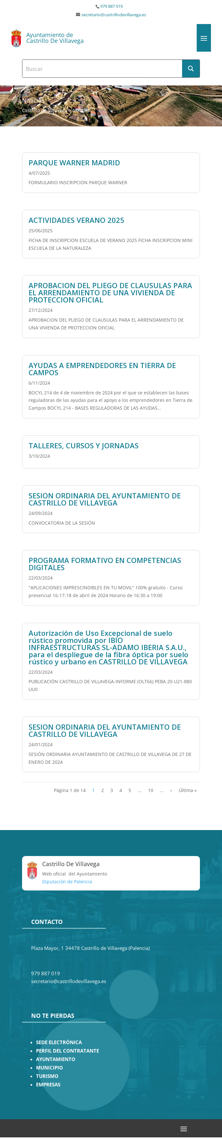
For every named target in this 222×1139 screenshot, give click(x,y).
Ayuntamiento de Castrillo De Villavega (55, 38)
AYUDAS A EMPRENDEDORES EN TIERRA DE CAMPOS (102, 368)
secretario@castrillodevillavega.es (113, 15)
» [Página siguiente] (171, 790)
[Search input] (102, 68)
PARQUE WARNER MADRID (74, 162)
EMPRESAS (48, 1084)
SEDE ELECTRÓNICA (59, 1042)
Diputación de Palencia (67, 881)
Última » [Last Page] (188, 790)
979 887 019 (111, 6)
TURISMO (47, 1076)
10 (150, 790)
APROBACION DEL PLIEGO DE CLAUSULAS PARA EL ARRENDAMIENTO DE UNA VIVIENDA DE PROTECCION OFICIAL (110, 292)
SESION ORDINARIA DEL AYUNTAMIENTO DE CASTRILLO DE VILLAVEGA (105, 499)
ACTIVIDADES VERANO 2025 (76, 220)
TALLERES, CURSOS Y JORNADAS (84, 445)
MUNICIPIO (49, 1067)
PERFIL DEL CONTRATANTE (67, 1050)
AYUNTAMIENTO (55, 1059)
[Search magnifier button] (191, 68)
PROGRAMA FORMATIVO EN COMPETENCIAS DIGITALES (105, 563)
